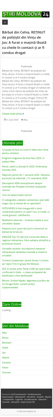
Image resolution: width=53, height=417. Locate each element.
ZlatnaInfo (15, 402)
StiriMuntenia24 (34, 394)
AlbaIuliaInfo (20, 397)
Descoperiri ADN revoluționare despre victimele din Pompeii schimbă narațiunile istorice (24, 187)
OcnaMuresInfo (30, 399)
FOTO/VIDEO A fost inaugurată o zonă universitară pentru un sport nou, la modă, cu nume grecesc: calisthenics (26, 212)
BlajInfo (48, 397)
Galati (5, 347)
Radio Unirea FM (27, 402)
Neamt (5, 357)
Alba (26, 120)
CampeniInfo (8, 399)
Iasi (4, 352)
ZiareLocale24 (7, 397)
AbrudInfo (31, 397)
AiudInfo (40, 397)
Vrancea (6, 372)
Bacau (5, 337)
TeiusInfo (6, 402)
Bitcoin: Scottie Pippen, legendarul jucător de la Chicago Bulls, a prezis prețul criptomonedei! (25, 284)
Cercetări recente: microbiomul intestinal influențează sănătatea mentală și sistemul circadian (24, 252)
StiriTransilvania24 (18, 394)
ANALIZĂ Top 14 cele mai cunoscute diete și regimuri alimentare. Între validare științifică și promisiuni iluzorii (26, 240)
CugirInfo (19, 399)
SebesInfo (42, 399)
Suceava (6, 362)
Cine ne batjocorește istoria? (17, 195)
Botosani (6, 342)
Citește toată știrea (12, 113)
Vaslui (5, 367)
